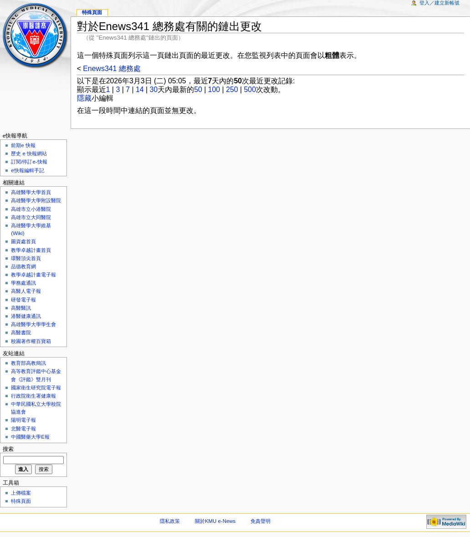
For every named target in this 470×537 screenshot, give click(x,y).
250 (232, 89)
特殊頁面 (92, 12)
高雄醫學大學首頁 (31, 192)
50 (198, 89)
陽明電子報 (23, 420)
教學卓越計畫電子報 (33, 274)
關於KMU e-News (215, 521)
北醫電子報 (23, 428)
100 (214, 89)
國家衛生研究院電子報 (36, 387)
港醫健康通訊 (26, 316)
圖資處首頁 (23, 241)
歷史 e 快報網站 (31, 153)
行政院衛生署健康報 (33, 396)
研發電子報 (23, 299)
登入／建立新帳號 (439, 2)
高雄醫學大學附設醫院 (36, 200)
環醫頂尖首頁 (26, 258)
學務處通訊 (23, 283)
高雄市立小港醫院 (31, 209)
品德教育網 (23, 266)
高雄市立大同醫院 (31, 217)
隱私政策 (170, 521)
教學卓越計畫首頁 (31, 250)
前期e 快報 (23, 145)
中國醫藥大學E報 (30, 437)
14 (140, 89)
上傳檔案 (21, 493)
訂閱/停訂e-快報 (29, 161)
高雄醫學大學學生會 (33, 324)
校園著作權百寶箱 (31, 341)
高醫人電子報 (26, 291)
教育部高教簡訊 (28, 363)
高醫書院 (21, 332)
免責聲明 (260, 521)
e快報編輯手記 (27, 170)
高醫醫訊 (21, 308)
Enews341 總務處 (111, 68)
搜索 (8, 449)
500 (250, 89)
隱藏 (84, 98)
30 (154, 89)
